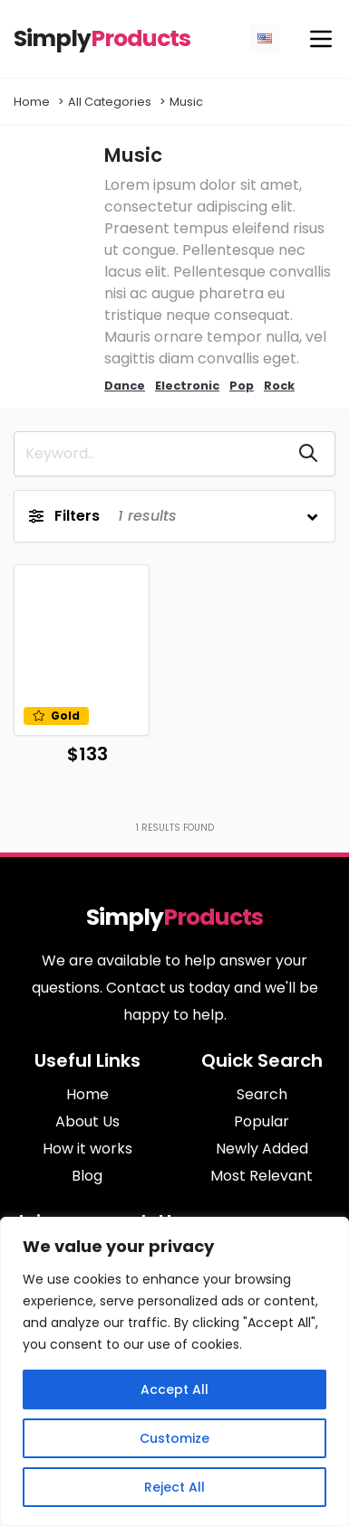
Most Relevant (261, 1175)
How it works (87, 1148)
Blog (87, 1175)
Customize (174, 1438)
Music (186, 101)
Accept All (174, 1389)
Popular (261, 1121)
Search (262, 1094)
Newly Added (262, 1148)
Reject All (174, 1487)
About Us (87, 1121)
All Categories (109, 101)
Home (32, 101)
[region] (174, 1371)
